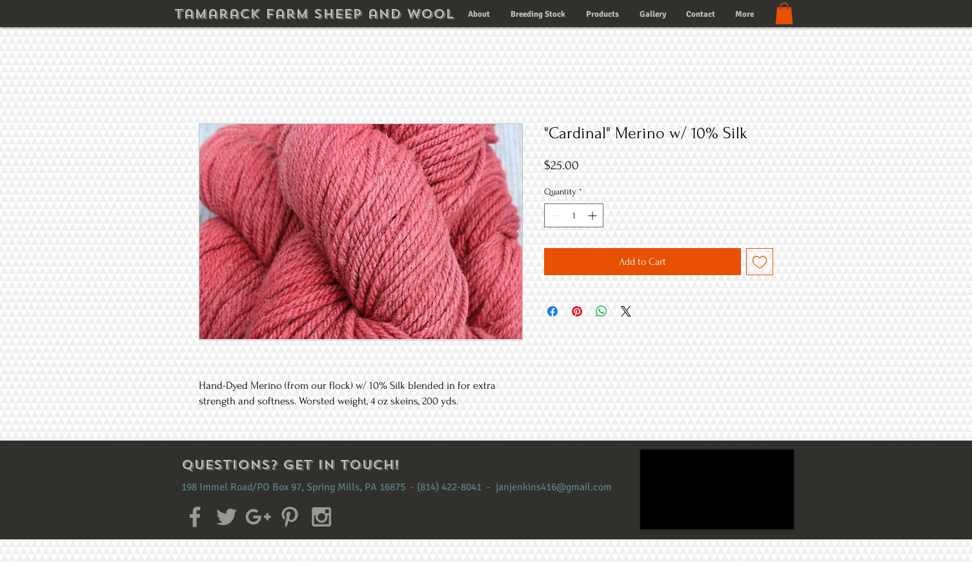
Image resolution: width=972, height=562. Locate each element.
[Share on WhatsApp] (601, 311)
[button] (784, 13)
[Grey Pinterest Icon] (289, 516)
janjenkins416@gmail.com (554, 487)
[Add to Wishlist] (759, 261)
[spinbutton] (573, 215)
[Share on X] (626, 311)
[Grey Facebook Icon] (194, 516)
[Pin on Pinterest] (577, 311)
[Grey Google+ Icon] (258, 516)
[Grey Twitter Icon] (226, 516)
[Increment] (593, 215)
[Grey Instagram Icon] (321, 516)
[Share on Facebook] (552, 311)
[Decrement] (554, 215)
